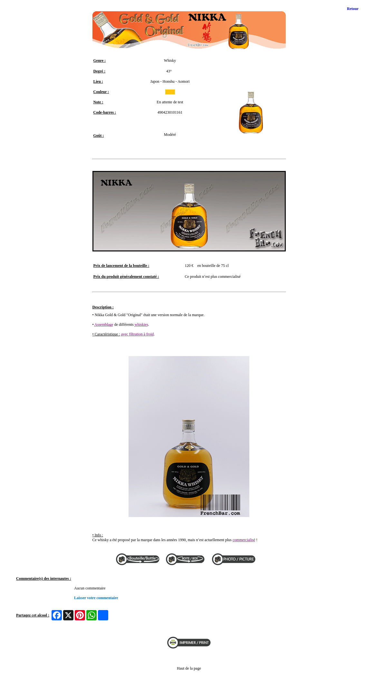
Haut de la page (189, 668)
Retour (353, 8)
